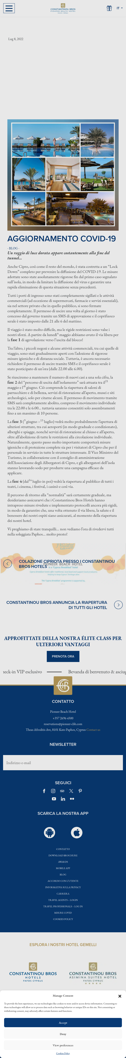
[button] (120, 996)
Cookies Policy (63, 1053)
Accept (63, 1023)
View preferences (63, 1045)
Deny (63, 1034)
